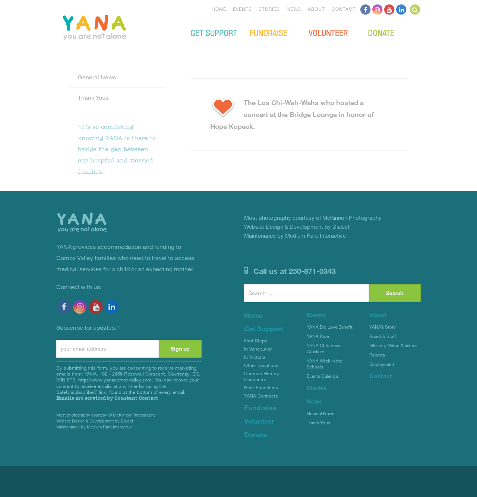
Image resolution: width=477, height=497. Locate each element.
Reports (377, 355)
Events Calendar (323, 376)
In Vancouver (258, 349)
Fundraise (268, 32)
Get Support (213, 32)
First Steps (256, 341)
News (294, 9)
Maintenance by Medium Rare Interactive (94, 426)
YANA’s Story (382, 327)
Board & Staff (382, 336)
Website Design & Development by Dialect (94, 420)
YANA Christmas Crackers (323, 348)
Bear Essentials (261, 387)
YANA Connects (261, 396)
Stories (269, 9)
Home (219, 9)
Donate (381, 32)
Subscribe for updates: (88, 327)
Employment (381, 364)
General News (97, 76)
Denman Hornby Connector (261, 376)
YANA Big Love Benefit (330, 327)
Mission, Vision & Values (393, 345)
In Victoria (254, 357)
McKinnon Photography (134, 414)
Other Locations (261, 365)
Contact (344, 9)
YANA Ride (318, 336)
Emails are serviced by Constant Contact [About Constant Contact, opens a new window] (107, 398)
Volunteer (328, 32)
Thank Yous (93, 97)
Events (242, 9)
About (316, 9)
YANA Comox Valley (119, 26)
